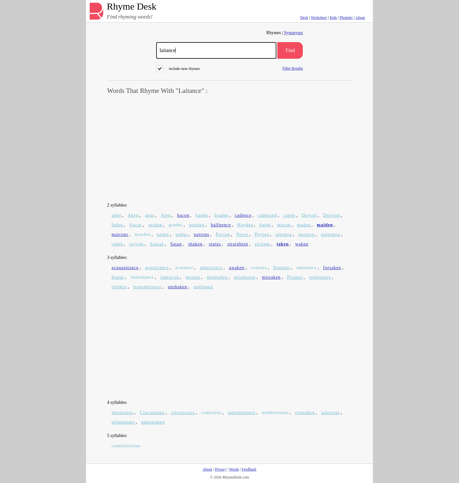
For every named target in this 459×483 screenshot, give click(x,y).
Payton (223, 234)
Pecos (243, 234)
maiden (325, 225)
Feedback (249, 469)
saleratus (330, 412)
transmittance (147, 286)
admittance (211, 267)
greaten (196, 225)
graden (156, 225)
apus (150, 215)
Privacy (221, 469)
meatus (193, 277)
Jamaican (169, 277)
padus (182, 234)
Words (234, 469)
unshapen (203, 286)
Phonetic (346, 17)
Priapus (294, 277)
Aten (166, 215)
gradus (176, 225)
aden (116, 215)
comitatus (211, 412)
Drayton (331, 215)
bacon (183, 215)
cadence (243, 215)
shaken (195, 244)
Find (290, 50)
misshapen (245, 277)
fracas (135, 225)
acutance (184, 267)
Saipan (157, 244)
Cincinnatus (152, 412)
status (215, 244)
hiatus (118, 277)
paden (163, 234)
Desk (304, 17)
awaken (236, 267)
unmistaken (153, 422)
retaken (119, 286)
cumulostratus (126, 445)
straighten (237, 244)
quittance (330, 234)
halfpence (221, 225)
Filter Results (292, 68)
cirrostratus (183, 412)
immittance (142, 277)
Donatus (281, 267)
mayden (142, 234)
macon (283, 225)
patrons (201, 234)
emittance (306, 267)
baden (202, 215)
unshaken (177, 286)
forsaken (332, 267)
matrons (120, 234)
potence (307, 234)
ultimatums (123, 422)
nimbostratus (275, 412)
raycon (136, 244)
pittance (283, 234)
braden (222, 215)
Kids (333, 17)
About (360, 17)
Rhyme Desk (132, 6)
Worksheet (319, 17)
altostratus (123, 412)
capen (289, 215)
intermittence (242, 412)
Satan (176, 244)
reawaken (305, 412)
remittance (320, 277)
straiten (262, 244)
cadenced (267, 215)
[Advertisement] (229, 148)
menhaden (217, 277)
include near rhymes (178, 68)
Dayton (309, 215)
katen (265, 225)
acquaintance (125, 267)
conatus (259, 267)
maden (303, 225)
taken (283, 244)
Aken (132, 215)
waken (302, 244)
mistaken (271, 277)
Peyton (262, 234)
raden (117, 244)
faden (117, 225)
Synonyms (293, 32)
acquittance (157, 267)
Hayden (245, 225)
